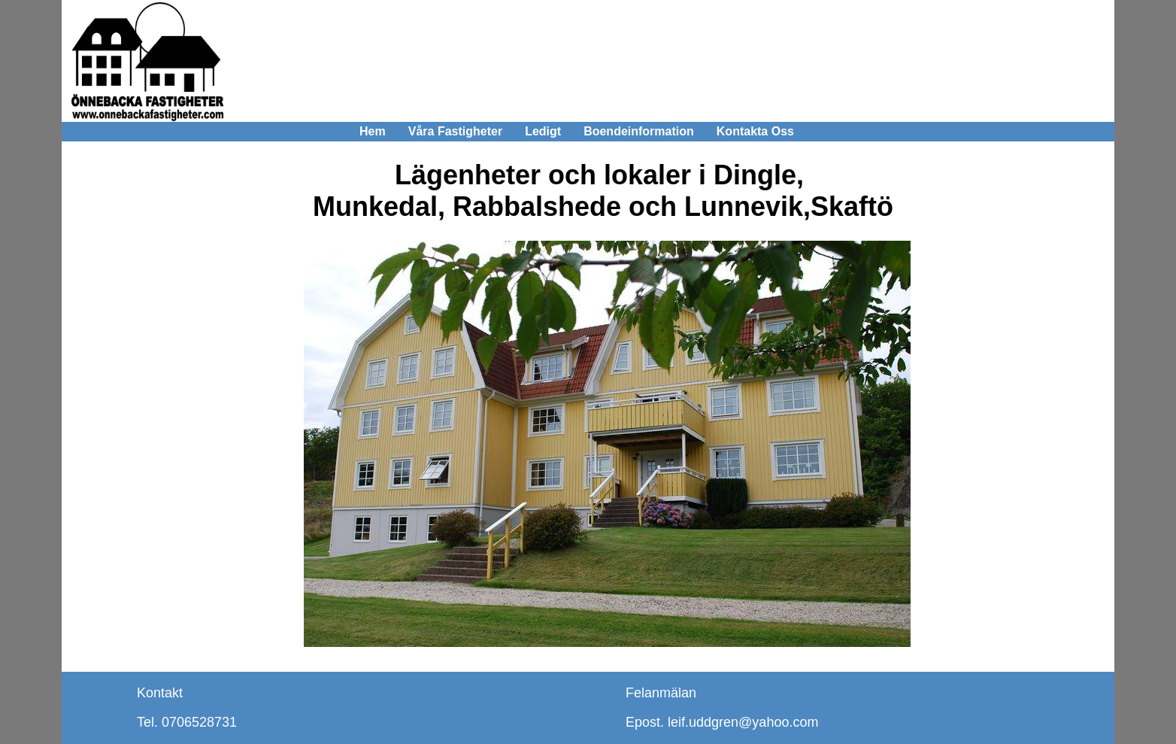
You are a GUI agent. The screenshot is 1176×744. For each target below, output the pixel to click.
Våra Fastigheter (455, 131)
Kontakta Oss (755, 131)
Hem (372, 131)
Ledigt (543, 131)
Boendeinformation (638, 131)
